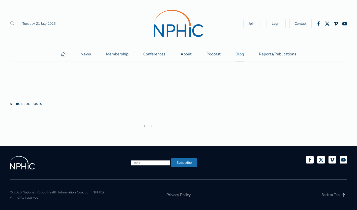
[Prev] (137, 126)
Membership (117, 54)
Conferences (154, 54)
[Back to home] (178, 23)
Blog (240, 54)
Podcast (214, 54)
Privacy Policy (178, 195)
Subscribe (184, 162)
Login (276, 23)
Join (252, 23)
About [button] (186, 54)
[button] (12, 23)
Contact (300, 23)
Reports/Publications (277, 54)
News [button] (86, 54)
